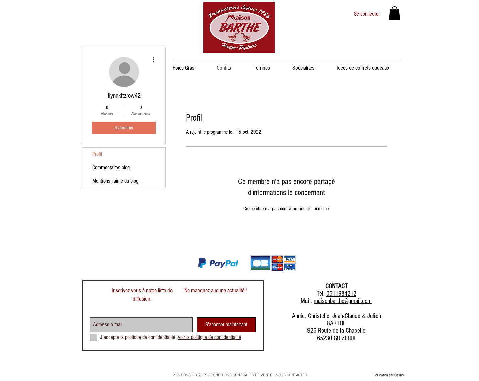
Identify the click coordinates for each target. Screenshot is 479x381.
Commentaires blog (111, 167)
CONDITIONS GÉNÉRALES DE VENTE (241, 375)
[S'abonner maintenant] (226, 324)
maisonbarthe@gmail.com (343, 301)
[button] (394, 13)
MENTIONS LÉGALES (189, 375)
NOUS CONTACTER (291, 375)
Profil (97, 154)
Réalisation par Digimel (389, 375)
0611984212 (341, 293)
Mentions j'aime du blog (115, 181)
